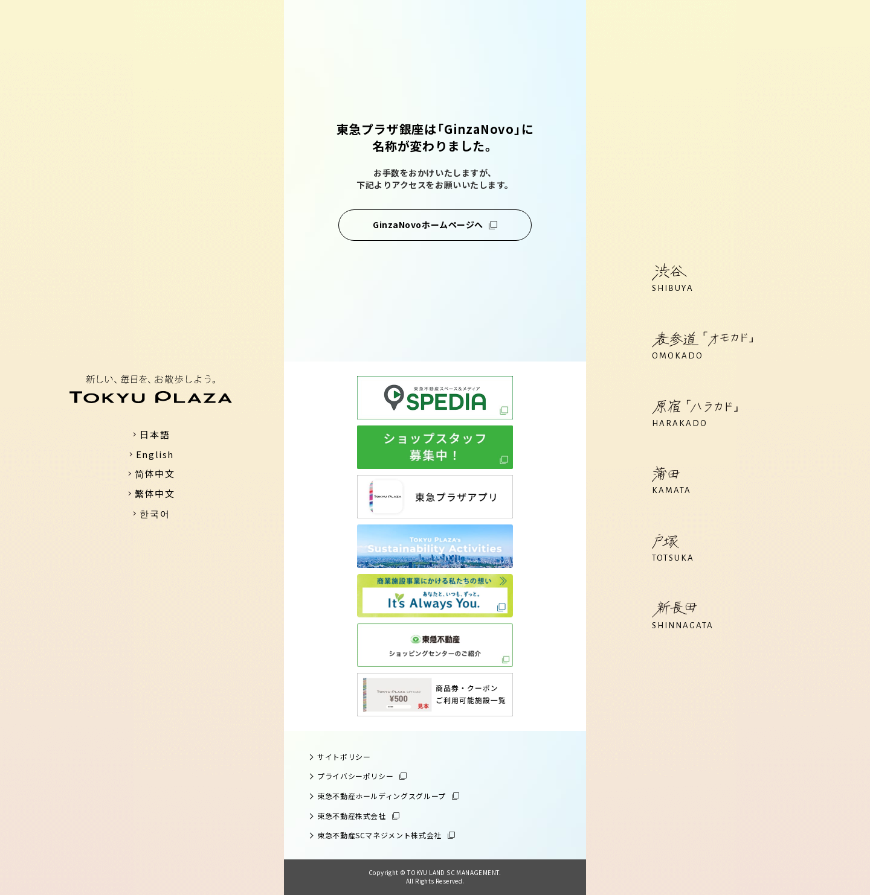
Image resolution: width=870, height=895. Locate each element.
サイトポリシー (343, 756)
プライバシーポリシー (355, 776)
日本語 (155, 434)
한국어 (155, 513)
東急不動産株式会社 (351, 816)
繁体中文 (155, 493)
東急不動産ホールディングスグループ (381, 796)
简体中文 (155, 473)
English (155, 454)
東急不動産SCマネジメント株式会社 (379, 835)
